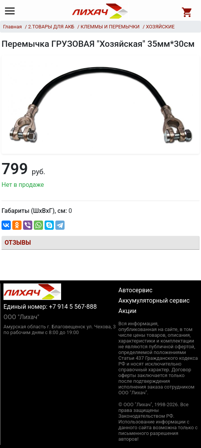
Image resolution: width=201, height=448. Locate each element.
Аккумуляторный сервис (153, 300)
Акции (127, 311)
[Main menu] (11, 11)
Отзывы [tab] (18, 242)
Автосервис (135, 290)
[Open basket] (187, 11)
